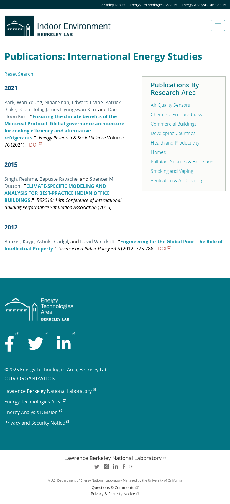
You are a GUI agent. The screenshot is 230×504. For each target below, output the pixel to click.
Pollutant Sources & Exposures (182, 161)
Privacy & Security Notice (115, 494)
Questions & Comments (115, 487)
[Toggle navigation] (218, 25)
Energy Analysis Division (204, 4)
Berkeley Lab (112, 4)
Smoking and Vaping (172, 171)
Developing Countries (173, 133)
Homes (158, 152)
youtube (132, 468)
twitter (97, 468)
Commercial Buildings (173, 124)
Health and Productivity (175, 142)
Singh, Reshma (20, 179)
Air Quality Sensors (170, 105)
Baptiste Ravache (59, 179)
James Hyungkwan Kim (71, 109)
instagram (106, 468)
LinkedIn (115, 468)
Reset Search (18, 74)
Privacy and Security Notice (36, 423)
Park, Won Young (23, 102)
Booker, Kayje (19, 241)
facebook (123, 468)
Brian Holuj (31, 109)
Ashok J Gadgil (52, 241)
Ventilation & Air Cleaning (177, 180)
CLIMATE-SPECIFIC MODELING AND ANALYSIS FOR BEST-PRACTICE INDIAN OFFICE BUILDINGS (57, 193)
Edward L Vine (87, 102)
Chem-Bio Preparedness (176, 114)
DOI (35, 145)
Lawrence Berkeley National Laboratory (50, 391)
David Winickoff (97, 241)
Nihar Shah (57, 102)
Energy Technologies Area (153, 4)
